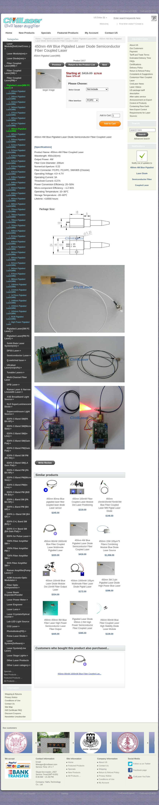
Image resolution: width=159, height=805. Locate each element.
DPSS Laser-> (14, 350)
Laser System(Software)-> (14, 642)
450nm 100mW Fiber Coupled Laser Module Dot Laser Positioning (82, 502)
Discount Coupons (13, 713)
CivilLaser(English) (109, 11)
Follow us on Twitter (139, 764)
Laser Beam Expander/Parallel (13, 593)
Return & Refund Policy (140, 71)
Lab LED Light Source (18, 621)
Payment (133, 51)
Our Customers (136, 48)
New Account (150, 24)
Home (9, 32)
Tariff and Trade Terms (139, 55)
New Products (27, 32)
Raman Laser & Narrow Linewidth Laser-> (17, 390)
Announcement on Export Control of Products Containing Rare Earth (141, 103)
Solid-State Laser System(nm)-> (14, 344)
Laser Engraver (14, 604)
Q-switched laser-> (16, 360)
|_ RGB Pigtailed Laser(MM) (14, 318)
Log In (112, 24)
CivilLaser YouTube (139, 776)
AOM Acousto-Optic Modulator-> (15, 579)
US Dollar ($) (99, 17)
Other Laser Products (18, 660)
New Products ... (11, 674)
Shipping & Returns (13, 694)
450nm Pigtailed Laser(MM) (85, 39)
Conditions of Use (12, 700)
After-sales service (138, 97)
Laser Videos (135, 87)
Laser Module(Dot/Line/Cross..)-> (17, 46)
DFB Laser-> (13, 384)
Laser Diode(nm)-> (16, 58)
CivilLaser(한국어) (148, 11)
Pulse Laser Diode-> (17, 636)
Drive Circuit (74, 90)
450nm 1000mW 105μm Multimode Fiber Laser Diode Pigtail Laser (82, 583)
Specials (46, 32)
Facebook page (137, 770)
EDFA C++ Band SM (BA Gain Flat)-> (15, 530)
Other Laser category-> (18, 665)
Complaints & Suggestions (141, 74)
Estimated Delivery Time (140, 58)
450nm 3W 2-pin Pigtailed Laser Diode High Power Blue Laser (109, 582)
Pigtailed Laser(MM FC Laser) (57, 39)
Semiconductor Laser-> (19, 355)
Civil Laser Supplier (27, 793)
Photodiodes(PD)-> (16, 631)
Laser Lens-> (13, 609)
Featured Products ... (13, 678)
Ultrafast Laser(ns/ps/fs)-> (13, 366)
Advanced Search (142, 139)
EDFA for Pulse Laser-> (19, 536)
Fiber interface (75, 100)
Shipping (103, 769)
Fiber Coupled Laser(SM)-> (12, 71)
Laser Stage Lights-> (17, 655)
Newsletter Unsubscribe (15, 717)
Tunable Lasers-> (15, 372)
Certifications (135, 64)
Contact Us (10, 704)
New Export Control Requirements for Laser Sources (140, 112)
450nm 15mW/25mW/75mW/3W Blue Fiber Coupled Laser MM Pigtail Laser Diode (110, 505)
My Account (91, 32)
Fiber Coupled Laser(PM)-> (12, 79)
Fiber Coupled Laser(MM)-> (12, 64)
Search (135, 123)
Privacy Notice (11, 697)
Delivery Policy (136, 68)
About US (134, 45)
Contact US (111, 32)
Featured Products (67, 32)
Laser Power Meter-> (17, 600)
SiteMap (64, 793)
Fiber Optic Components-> (12, 586)
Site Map (9, 707)
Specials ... (9, 671)
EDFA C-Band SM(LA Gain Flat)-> (16, 464)
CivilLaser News (137, 84)
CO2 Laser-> (13, 626)
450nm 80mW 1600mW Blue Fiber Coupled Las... (79, 674)
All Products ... (10, 681)
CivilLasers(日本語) (128, 11)
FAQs (132, 61)
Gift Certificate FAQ (13, 710)
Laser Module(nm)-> (17, 53)
